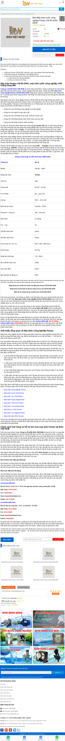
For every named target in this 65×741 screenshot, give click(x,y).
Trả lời (3, 605)
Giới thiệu (3, 684)
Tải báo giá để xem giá (43, 41)
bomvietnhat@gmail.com (12, 714)
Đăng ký (58, 672)
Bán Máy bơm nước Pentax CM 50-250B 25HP (45, 580)
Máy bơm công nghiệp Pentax (27, 14)
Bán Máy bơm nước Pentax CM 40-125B (12, 580)
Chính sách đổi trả (5, 693)
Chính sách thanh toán (6, 687)
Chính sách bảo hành (6, 696)
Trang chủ (3, 14)
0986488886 (12, 708)
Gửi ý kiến (55, 593)
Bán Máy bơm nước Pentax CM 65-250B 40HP (45, 562)
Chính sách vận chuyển (6, 690)
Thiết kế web (33, 734)
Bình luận (42, 25)
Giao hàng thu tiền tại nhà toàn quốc (47, 45)
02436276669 (14, 711)
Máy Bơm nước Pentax (13, 14)
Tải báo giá (61, 29)
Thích (8, 605)
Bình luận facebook (23, 587)
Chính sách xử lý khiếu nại (7, 699)
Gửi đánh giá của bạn (8, 587)
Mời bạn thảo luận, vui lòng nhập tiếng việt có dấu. (24, 592)
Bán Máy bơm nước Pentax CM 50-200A (12, 562)
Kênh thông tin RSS (5, 701)
